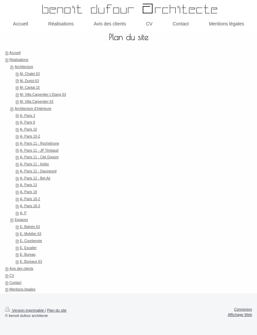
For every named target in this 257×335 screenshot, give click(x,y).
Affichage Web (240, 315)
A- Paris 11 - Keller (34, 164)
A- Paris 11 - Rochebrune (39, 143)
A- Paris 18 (28, 192)
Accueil (15, 53)
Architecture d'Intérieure (33, 108)
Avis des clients (21, 268)
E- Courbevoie (31, 241)
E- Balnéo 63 (30, 227)
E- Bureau (27, 254)
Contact (15, 282)
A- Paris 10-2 (30, 136)
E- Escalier (28, 248)
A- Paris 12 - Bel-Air (35, 178)
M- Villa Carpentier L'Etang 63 (43, 94)
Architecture (24, 67)
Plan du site (56, 310)
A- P (23, 213)
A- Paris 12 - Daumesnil (38, 171)
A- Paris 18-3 (30, 206)
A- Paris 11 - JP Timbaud (39, 150)
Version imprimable (25, 310)
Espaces (21, 220)
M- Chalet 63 (29, 74)
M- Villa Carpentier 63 (36, 101)
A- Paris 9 (27, 122)
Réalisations (18, 60)
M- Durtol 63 (29, 81)
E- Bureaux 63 (31, 261)
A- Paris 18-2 (30, 199)
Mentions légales (22, 289)
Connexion (243, 309)
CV (11, 275)
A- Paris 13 (28, 185)
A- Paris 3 (27, 115)
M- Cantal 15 (29, 87)
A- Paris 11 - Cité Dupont (39, 157)
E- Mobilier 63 (30, 234)
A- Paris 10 (28, 129)
